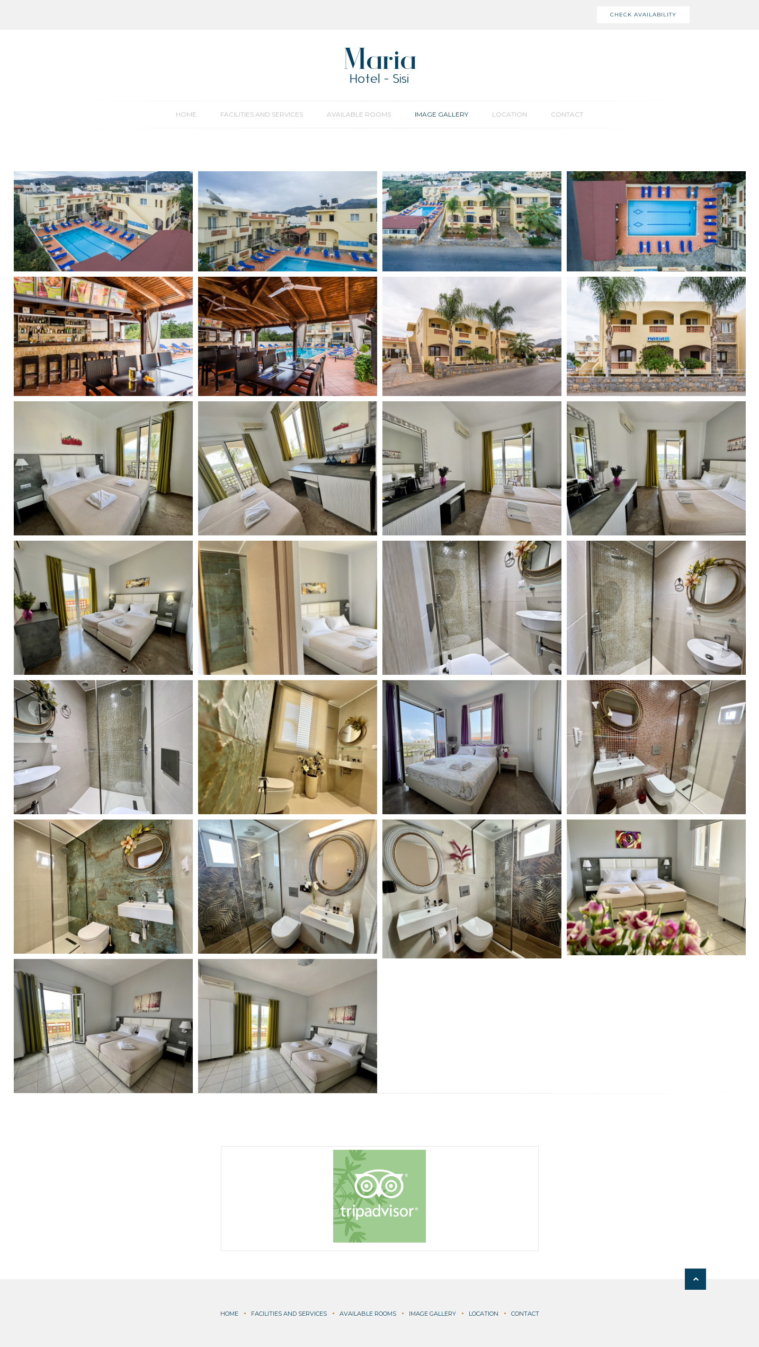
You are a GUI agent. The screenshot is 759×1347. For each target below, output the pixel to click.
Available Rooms (359, 114)
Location (509, 114)
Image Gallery (441, 114)
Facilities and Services (261, 114)
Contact (567, 114)
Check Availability (643, 14)
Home (186, 114)
